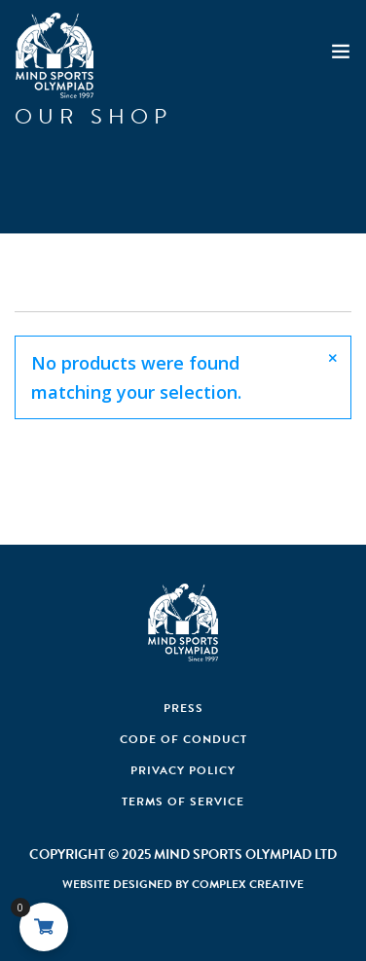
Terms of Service (183, 801)
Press (183, 708)
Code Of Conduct (183, 739)
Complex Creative (248, 884)
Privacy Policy (183, 770)
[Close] (333, 358)
